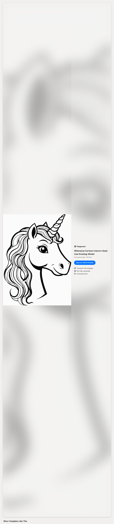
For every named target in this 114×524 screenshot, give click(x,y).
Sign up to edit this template (84, 263)
